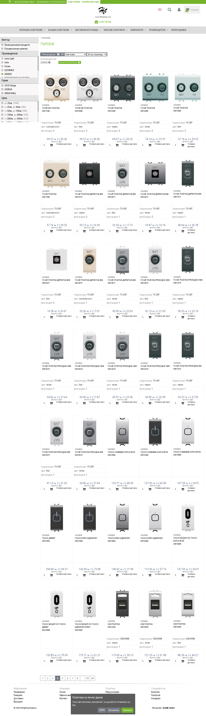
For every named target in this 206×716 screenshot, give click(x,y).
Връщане (18, 701)
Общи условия (112, 692)
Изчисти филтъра (69, 62)
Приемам (127, 710)
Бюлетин (155, 692)
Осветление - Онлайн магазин (83, 2)
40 (92, 678)
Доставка (18, 698)
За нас (63, 692)
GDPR (102, 710)
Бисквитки (114, 710)
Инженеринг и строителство (51, 2)
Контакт (63, 698)
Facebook (155, 695)
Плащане (18, 695)
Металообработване (24, 2)
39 (87, 678)
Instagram (155, 698)
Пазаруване (19, 692)
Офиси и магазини (68, 695)
